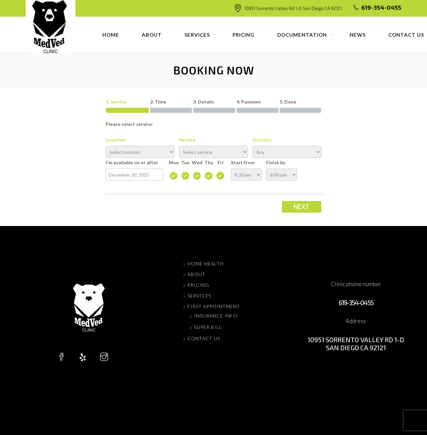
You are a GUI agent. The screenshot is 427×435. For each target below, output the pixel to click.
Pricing (244, 35)
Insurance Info (216, 315)
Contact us (203, 338)
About (152, 35)
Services (197, 35)
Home (110, 35)
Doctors (262, 140)
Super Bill (208, 327)
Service (187, 140)
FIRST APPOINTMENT (213, 306)
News (358, 35)
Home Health (205, 263)
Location (115, 140)
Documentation (302, 35)
